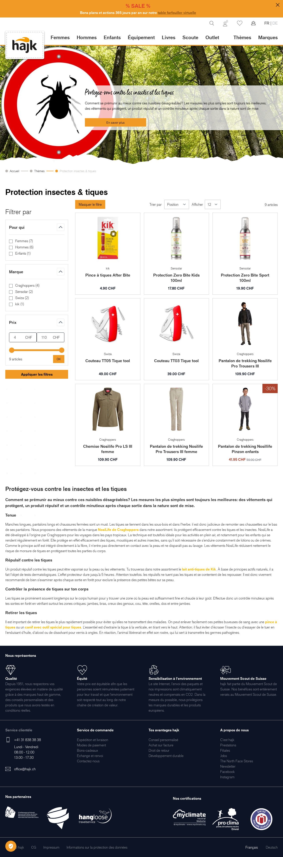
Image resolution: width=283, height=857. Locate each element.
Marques (268, 37)
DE (274, 23)
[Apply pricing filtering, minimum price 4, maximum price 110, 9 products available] (58, 359)
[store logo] (24, 45)
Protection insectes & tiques (78, 171)
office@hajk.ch (25, 769)
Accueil (14, 171)
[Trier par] (176, 204)
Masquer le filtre (90, 204)
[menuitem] (92, 740)
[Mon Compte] (225, 23)
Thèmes (39, 171)
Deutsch (272, 847)
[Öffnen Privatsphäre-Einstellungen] (10, 846)
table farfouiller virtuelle (177, 12)
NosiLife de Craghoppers (118, 529)
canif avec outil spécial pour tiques (53, 627)
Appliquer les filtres (37, 374)
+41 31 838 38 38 (27, 740)
